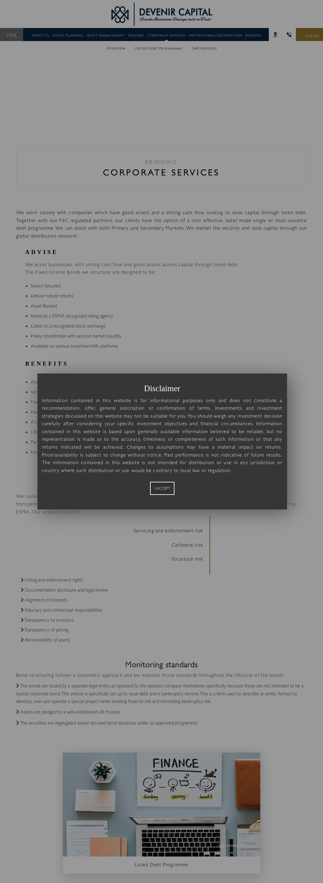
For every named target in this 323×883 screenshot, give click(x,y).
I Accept (162, 492)
